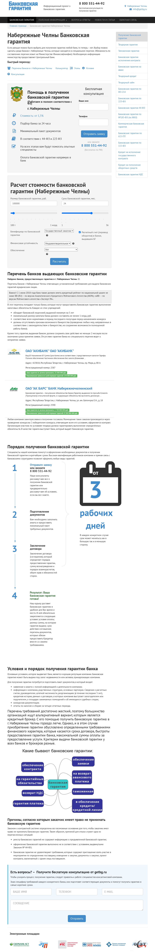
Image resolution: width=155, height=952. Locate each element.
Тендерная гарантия (128, 44)
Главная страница (18, 25)
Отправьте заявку (41, 465)
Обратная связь (128, 19)
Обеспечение (17, 250)
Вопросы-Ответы (80, 19)
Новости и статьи (105, 19)
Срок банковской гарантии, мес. (78, 198)
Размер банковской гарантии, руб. (28, 198)
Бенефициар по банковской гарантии (25, 233)
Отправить (76, 918)
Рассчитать (59, 261)
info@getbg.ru (138, 9)
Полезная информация (52, 19)
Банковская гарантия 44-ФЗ (131, 107)
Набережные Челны (136, 6)
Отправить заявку (94, 134)
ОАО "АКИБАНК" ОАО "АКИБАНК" (50, 351)
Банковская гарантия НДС (130, 174)
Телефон (83, 116)
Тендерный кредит (127, 76)
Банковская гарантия (22, 19)
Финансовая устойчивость (24, 243)
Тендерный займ (126, 82)
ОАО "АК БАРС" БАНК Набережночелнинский (59, 388)
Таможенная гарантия (128, 50)
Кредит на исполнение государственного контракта (129, 155)
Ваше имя (83, 100)
